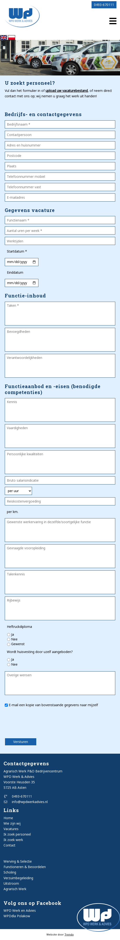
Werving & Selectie (18, 861)
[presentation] (32, 724)
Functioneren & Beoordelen (25, 867)
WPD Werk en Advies (20, 910)
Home (8, 818)
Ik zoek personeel (17, 834)
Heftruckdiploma (19, 626)
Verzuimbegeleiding (18, 878)
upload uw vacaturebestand (67, 90)
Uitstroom (11, 883)
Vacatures (11, 829)
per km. (12, 511)
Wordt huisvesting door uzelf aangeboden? (40, 651)
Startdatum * (17, 251)
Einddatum (15, 272)
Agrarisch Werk (15, 889)
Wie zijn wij (12, 823)
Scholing (10, 872)
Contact (9, 845)
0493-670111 (104, 4)
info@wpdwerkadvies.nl (26, 801)
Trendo (69, 934)
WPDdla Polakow (17, 916)
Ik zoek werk (13, 839)
